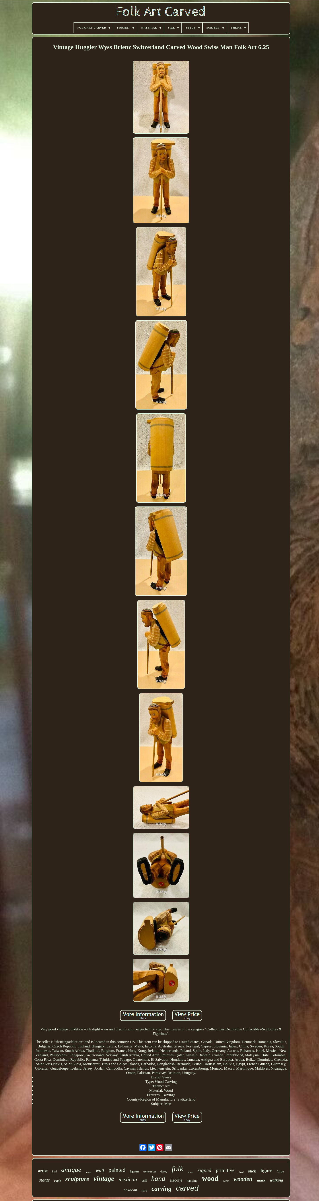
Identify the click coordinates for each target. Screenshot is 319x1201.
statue (44, 1180)
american (149, 1171)
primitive (225, 1170)
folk (177, 1168)
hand (158, 1178)
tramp (88, 1172)
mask (261, 1180)
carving (161, 1188)
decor (226, 1180)
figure (266, 1170)
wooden (243, 1179)
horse (190, 1172)
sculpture (77, 1179)
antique (71, 1169)
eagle (57, 1180)
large (280, 1171)
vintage (103, 1178)
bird (54, 1171)
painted (117, 1170)
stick (252, 1171)
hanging (192, 1180)
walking (276, 1180)
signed (205, 1170)
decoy (163, 1171)
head (241, 1172)
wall (100, 1170)
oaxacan (130, 1190)
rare (144, 1190)
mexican (128, 1179)
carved (187, 1188)
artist (43, 1170)
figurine (134, 1171)
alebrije (176, 1180)
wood (210, 1178)
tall (144, 1180)
